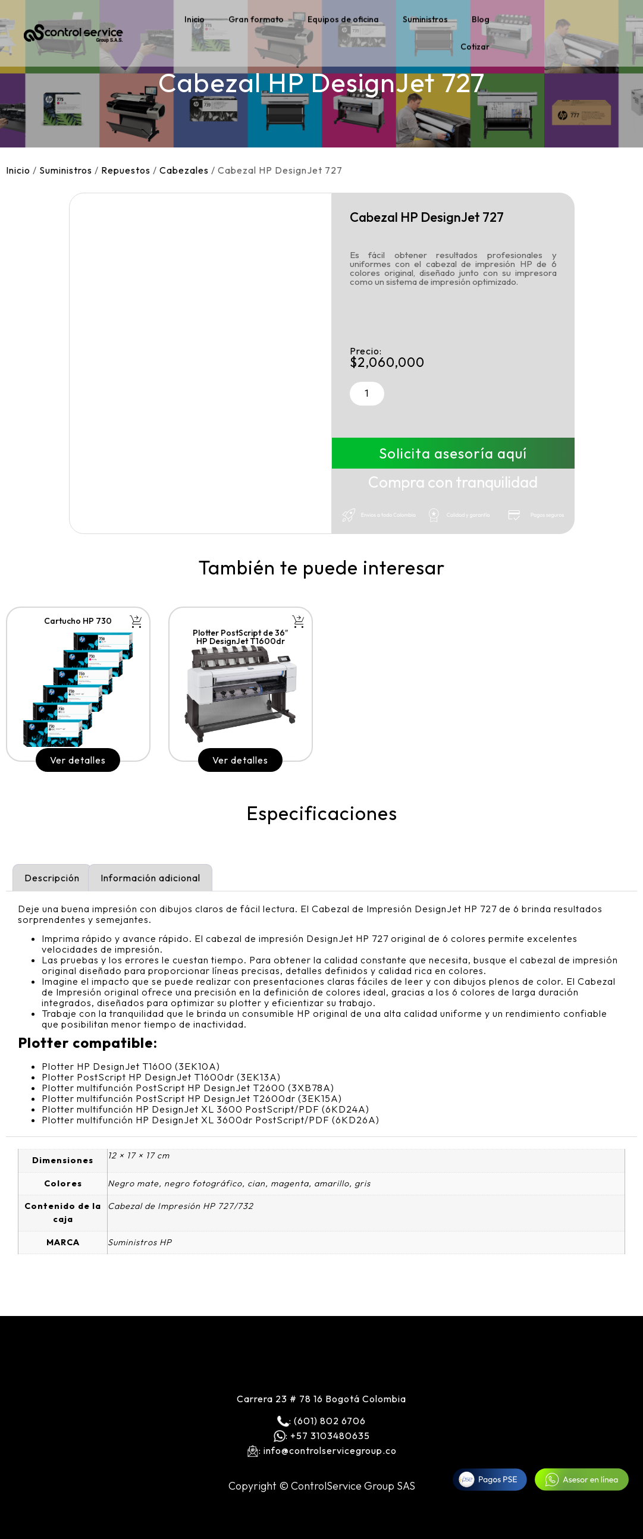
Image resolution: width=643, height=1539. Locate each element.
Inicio (194, 16)
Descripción (52, 878)
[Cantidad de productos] (367, 394)
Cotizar (475, 44)
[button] (136, 621)
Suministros (425, 16)
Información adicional (150, 878)
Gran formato (256, 16)
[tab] (52, 877)
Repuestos (125, 170)
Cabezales (184, 170)
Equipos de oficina (343, 16)
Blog (481, 16)
